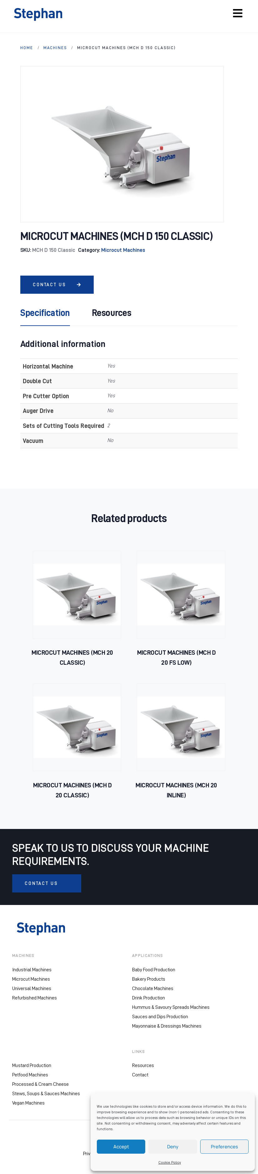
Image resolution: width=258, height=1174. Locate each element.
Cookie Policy (169, 1162)
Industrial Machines (32, 969)
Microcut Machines (123, 250)
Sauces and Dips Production (160, 1016)
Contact (140, 1075)
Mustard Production (31, 1065)
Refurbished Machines (34, 997)
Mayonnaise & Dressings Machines (166, 1026)
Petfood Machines (30, 1075)
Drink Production (148, 997)
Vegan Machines (28, 1103)
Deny (172, 1146)
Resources (143, 1065)
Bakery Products (148, 979)
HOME (26, 48)
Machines (55, 48)
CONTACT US (57, 284)
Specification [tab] (45, 313)
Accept (121, 1146)
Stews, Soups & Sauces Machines (46, 1093)
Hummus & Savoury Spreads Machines (171, 1007)
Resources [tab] (111, 313)
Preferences (224, 1146)
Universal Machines (31, 988)
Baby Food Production (153, 969)
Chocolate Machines (152, 988)
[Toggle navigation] (238, 13)
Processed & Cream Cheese (40, 1084)
